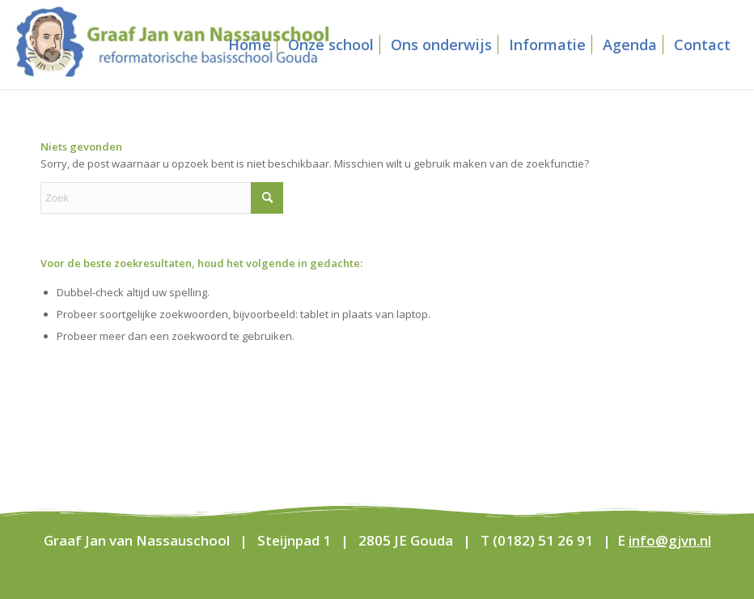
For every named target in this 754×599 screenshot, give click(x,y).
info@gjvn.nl (670, 540)
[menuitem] (249, 44)
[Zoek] (161, 198)
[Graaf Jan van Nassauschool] (172, 44)
